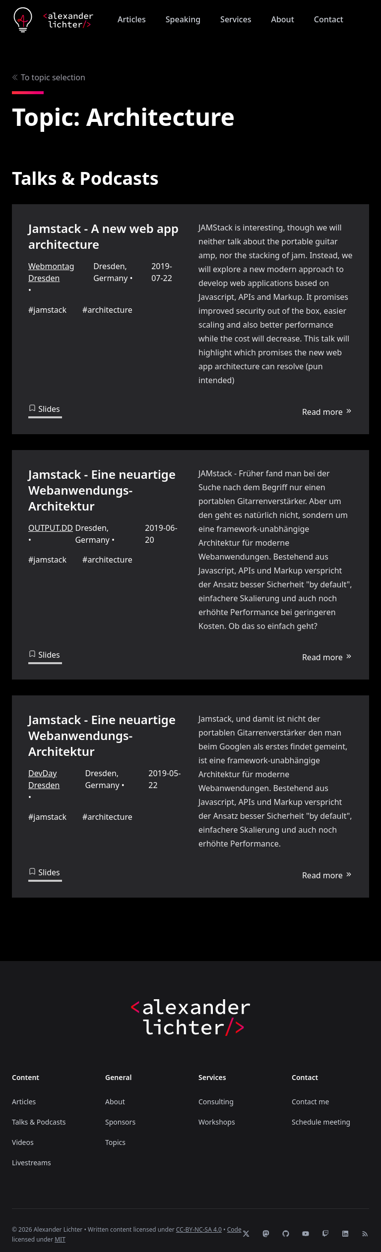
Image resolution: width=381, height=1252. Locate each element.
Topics (115, 1133)
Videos (23, 1133)
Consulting (216, 1093)
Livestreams (31, 1154)
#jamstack (47, 309)
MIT (60, 1231)
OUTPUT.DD (50, 524)
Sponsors (120, 1113)
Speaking (183, 19)
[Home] (53, 20)
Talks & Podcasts (38, 1113)
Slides (44, 408)
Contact (328, 19)
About (282, 19)
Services (235, 19)
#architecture (107, 309)
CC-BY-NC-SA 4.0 (199, 1221)
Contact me (310, 1093)
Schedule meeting (321, 1113)
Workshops (216, 1113)
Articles (132, 19)
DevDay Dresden (44, 773)
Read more (327, 408)
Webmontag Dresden (51, 272)
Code (234, 1221)
